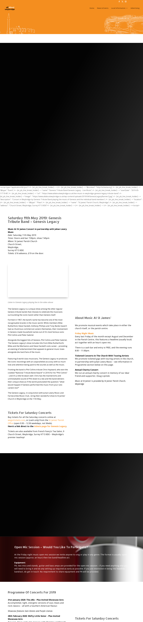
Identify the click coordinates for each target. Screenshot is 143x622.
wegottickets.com (16, 279)
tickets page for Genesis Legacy (50, 285)
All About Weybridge (44, 618)
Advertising (135, 8)
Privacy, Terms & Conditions (73, 612)
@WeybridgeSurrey (76, 618)
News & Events (102, 8)
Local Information (118, 8)
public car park (100, 557)
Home (92, 8)
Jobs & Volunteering (42, 612)
